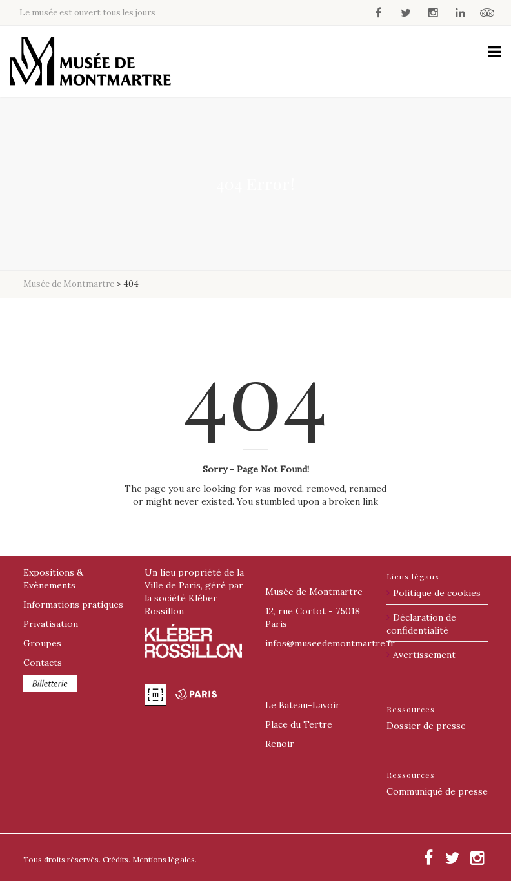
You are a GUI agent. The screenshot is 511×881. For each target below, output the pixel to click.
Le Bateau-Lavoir (302, 705)
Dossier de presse (426, 725)
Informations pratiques (73, 604)
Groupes (42, 643)
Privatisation (50, 624)
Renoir (279, 744)
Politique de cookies (437, 593)
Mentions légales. (164, 859)
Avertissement (424, 655)
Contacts (42, 662)
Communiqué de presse (437, 791)
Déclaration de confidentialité (421, 624)
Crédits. (116, 859)
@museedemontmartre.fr (330, 643)
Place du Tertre (298, 724)
